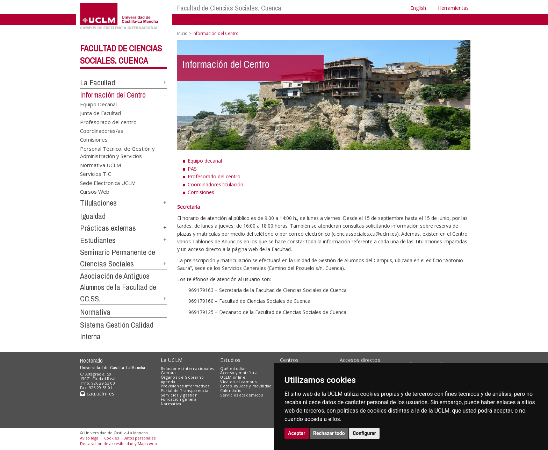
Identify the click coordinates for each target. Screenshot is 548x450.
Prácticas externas (108, 228)
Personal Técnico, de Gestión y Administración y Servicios (117, 152)
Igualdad (93, 216)
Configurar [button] (364, 433)
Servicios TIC (95, 173)
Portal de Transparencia (185, 390)
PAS (192, 168)
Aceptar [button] (296, 433)
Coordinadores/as (101, 130)
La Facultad (97, 82)
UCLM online (232, 377)
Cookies (111, 438)
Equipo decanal (205, 160)
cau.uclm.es (97, 393)
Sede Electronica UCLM (108, 182)
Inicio (182, 33)
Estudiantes (98, 240)
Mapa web (147, 443)
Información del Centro (113, 95)
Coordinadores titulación (215, 184)
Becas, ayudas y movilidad (246, 385)
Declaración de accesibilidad (107, 443)
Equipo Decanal (98, 103)
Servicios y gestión (179, 395)
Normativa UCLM (100, 164)
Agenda (168, 381)
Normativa (95, 312)
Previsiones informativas (185, 385)
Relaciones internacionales (187, 368)
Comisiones (94, 139)
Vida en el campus (238, 381)
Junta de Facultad (100, 112)
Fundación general (179, 399)
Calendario (230, 390)
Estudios (230, 360)
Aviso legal (90, 438)
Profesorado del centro (108, 121)
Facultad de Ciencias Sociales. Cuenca (229, 8)
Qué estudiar (233, 368)
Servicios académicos (241, 395)
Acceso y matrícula (239, 372)
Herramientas (453, 8)
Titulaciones (98, 203)
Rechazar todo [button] (329, 433)
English (418, 8)
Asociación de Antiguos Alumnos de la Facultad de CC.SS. (118, 287)
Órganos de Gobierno (182, 377)
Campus (168, 372)
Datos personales (139, 438)
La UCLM (172, 360)
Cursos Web (94, 191)
